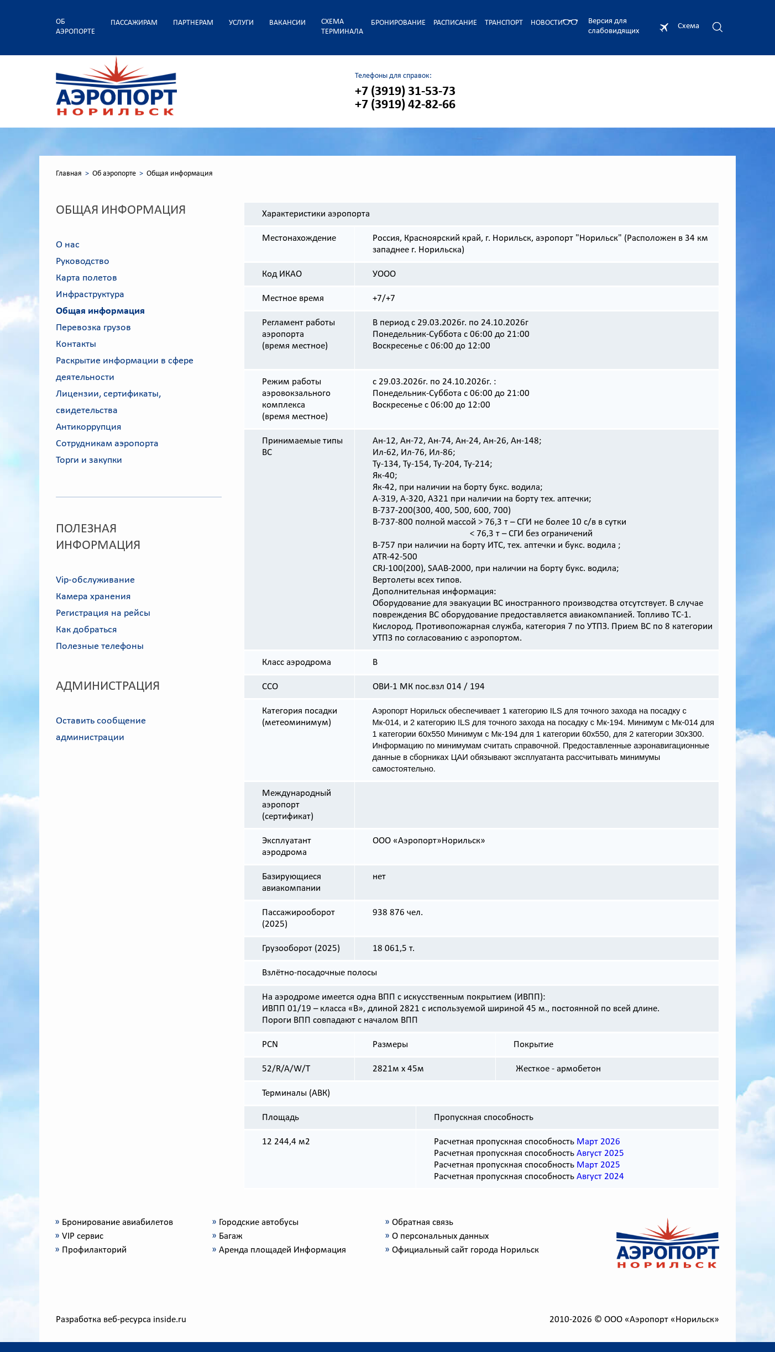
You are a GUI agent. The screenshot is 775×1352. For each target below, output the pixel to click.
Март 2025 (598, 1165)
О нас (68, 245)
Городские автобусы (259, 1222)
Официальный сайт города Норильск (465, 1250)
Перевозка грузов (93, 328)
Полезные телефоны (100, 646)
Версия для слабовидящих (614, 26)
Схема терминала (342, 27)
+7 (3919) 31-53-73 (405, 91)
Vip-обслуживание (95, 580)
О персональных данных (440, 1236)
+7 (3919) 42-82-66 (405, 105)
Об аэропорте (75, 27)
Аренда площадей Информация (282, 1250)
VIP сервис (82, 1236)
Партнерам (193, 23)
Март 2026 (598, 1142)
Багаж (231, 1236)
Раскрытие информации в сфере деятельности (124, 369)
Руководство (82, 261)
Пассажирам (134, 23)
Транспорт (504, 23)
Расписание (455, 23)
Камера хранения (93, 597)
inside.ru (169, 1319)
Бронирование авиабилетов (117, 1222)
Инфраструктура (90, 294)
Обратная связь (422, 1222)
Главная (69, 174)
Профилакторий (94, 1250)
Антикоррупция (89, 427)
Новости (547, 23)
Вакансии (287, 23)
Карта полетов (86, 278)
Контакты (76, 344)
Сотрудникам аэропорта (107, 444)
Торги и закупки (89, 460)
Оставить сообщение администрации (101, 729)
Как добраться (86, 630)
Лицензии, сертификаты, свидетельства (108, 402)
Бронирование (398, 23)
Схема (688, 26)
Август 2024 (600, 1176)
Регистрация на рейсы (103, 613)
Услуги (241, 23)
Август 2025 (600, 1153)
